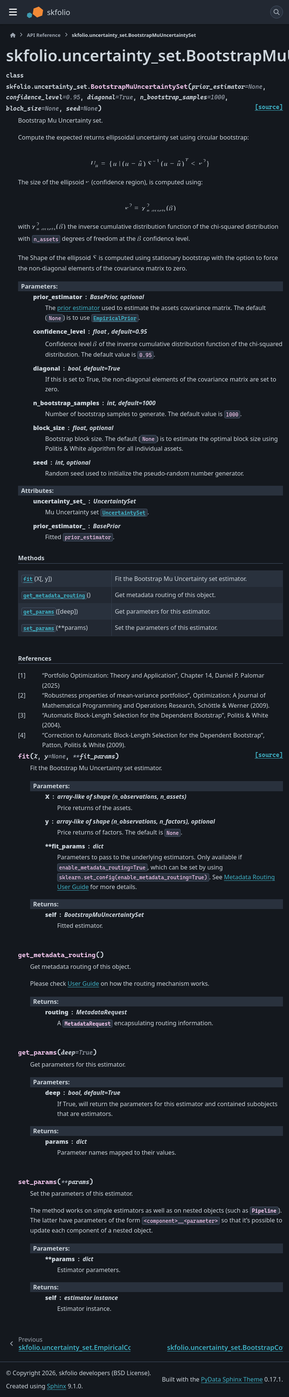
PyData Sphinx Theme (232, 1379)
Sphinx (56, 1386)
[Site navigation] (13, 12)
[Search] (276, 12)
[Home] (12, 35)
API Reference (43, 35)
